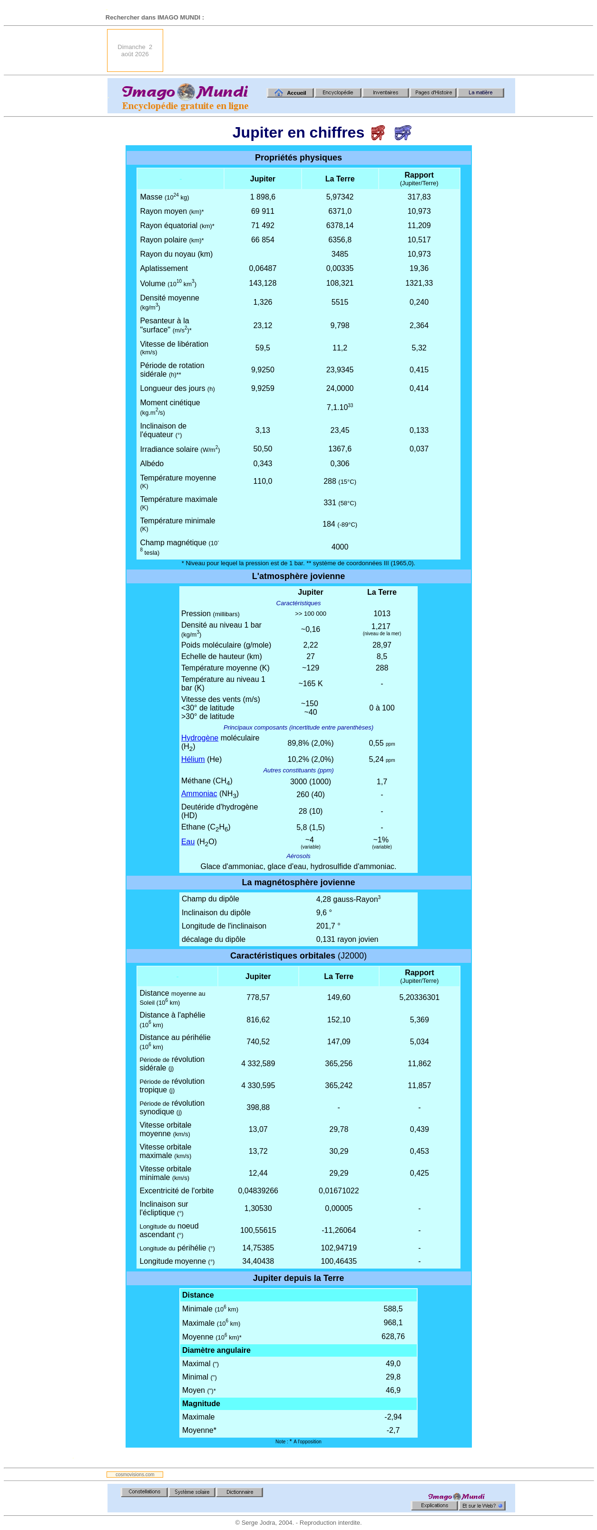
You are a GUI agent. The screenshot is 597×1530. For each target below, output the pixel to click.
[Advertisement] (342, 50)
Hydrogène (199, 738)
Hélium (193, 759)
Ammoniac (199, 794)
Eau (188, 842)
